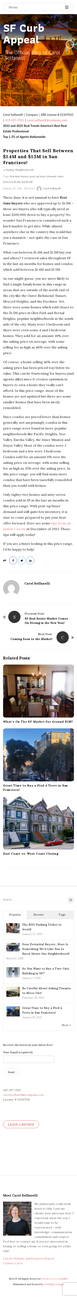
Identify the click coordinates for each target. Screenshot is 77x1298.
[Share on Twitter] (22, 560)
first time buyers (19, 176)
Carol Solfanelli (52, 188)
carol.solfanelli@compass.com (47, 120)
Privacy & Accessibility (55, 1278)
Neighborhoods (24, 169)
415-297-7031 (14, 120)
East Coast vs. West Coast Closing (30, 853)
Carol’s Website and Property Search (28, 1258)
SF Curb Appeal (23, 33)
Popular (15, 914)
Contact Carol (12, 1263)
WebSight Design (54, 1284)
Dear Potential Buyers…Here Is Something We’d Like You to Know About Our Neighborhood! (45, 948)
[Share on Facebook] (13, 560)
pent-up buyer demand (43, 176)
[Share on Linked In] (30, 560)
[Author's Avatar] (11, 588)
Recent (38, 914)
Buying (10, 169)
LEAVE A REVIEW (21, 1124)
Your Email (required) (28, 1056)
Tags (62, 914)
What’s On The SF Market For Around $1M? (38, 721)
